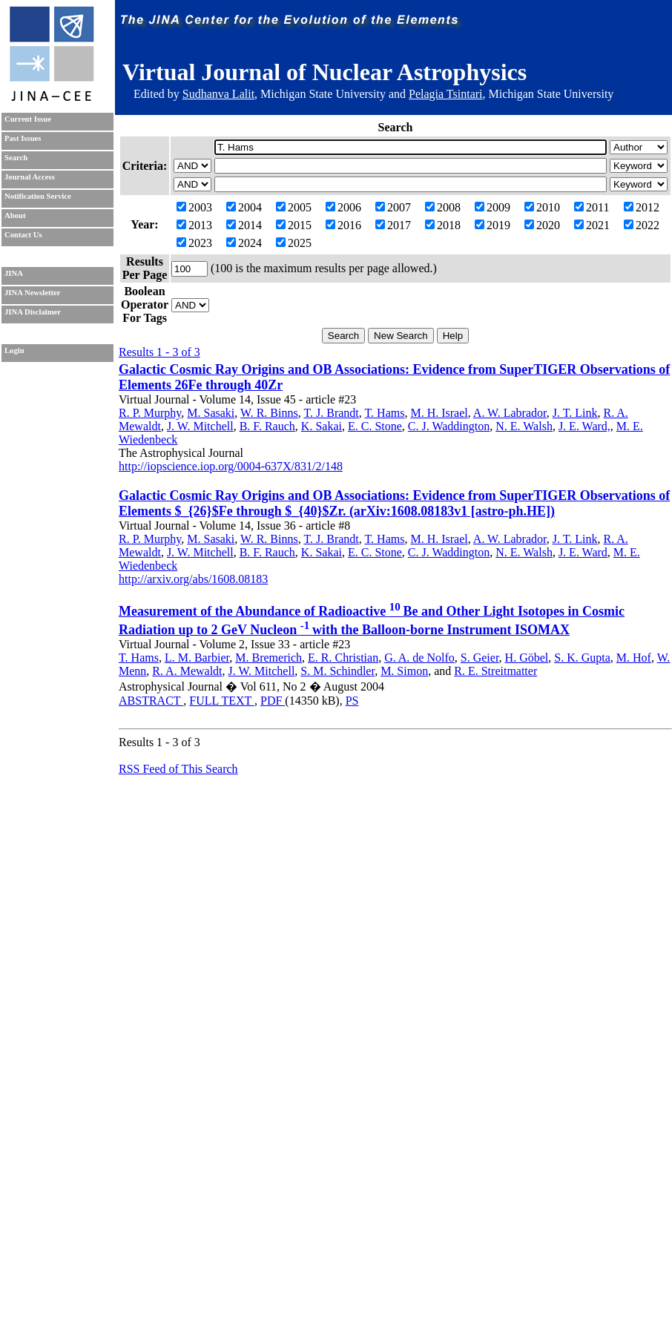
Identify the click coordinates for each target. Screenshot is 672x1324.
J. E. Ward (583, 552)
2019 (492, 225)
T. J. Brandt (330, 412)
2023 (194, 243)
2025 (294, 243)
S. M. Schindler (337, 671)
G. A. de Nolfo (419, 657)
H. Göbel (527, 657)
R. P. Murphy (150, 412)
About (14, 215)
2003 (194, 207)
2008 (443, 207)
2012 (641, 207)
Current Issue (27, 119)
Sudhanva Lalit (218, 94)
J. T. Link (575, 412)
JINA (13, 273)
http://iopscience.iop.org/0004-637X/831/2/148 (231, 466)
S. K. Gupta (582, 657)
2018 (443, 225)
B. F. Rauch (267, 426)
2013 (194, 225)
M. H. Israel (438, 412)
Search (15, 158)
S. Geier (480, 657)
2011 (591, 207)
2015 (294, 225)
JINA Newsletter (32, 293)
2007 (393, 207)
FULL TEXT (221, 700)
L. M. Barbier (197, 657)
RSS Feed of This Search (178, 769)
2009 (492, 207)
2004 (244, 207)
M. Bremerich (268, 657)
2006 (343, 207)
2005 (294, 207)
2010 (542, 207)
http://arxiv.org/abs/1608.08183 (193, 579)
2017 (393, 225)
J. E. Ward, (584, 426)
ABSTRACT (151, 700)
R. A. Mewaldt (187, 671)
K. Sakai (321, 426)
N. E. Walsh (524, 426)
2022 (641, 225)
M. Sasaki (210, 412)
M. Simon (404, 671)
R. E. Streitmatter (495, 671)
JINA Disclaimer (32, 312)
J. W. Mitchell (200, 426)
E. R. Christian (343, 657)
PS (352, 700)
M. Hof (633, 657)
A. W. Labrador (510, 412)
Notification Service (37, 196)
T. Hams (384, 412)
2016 (343, 225)
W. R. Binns (269, 412)
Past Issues (22, 138)
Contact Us (23, 235)
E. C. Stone (375, 426)
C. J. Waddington (449, 426)
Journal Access (29, 177)
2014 (244, 225)
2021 (592, 225)
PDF (272, 700)
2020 (542, 225)
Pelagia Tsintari (445, 94)
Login (14, 350)
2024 (244, 243)
